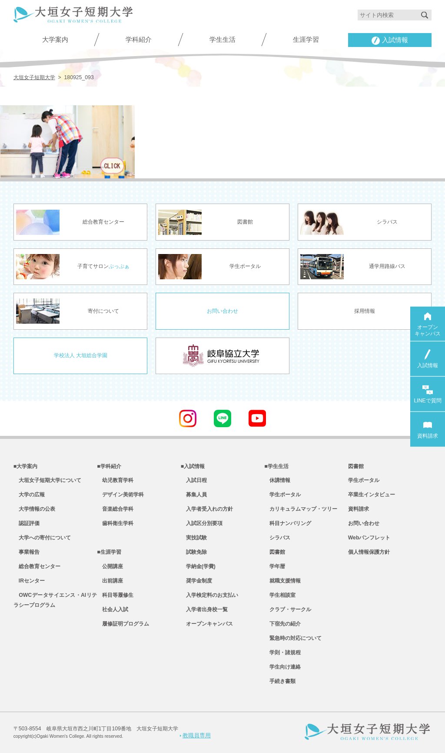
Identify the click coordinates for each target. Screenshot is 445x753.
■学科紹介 (109, 466)
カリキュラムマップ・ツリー (300, 509)
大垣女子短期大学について (47, 480)
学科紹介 (139, 39)
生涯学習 (306, 39)
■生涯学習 (109, 552)
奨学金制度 (196, 581)
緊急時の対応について (293, 638)
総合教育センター (36, 566)
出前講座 (110, 581)
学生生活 (222, 39)
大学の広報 (29, 495)
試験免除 (194, 552)
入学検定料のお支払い (209, 595)
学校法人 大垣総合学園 (80, 355)
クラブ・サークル (287, 609)
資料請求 (358, 509)
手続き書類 (280, 681)
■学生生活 (276, 466)
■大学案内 (25, 466)
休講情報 (277, 480)
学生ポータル (282, 495)
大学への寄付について (42, 538)
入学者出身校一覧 (204, 609)
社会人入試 (112, 609)
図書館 (274, 552)
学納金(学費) (198, 566)
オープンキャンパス (207, 624)
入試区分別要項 (201, 523)
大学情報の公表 (34, 509)
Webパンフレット (369, 538)
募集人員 (194, 495)
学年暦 (274, 566)
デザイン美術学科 (120, 495)
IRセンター (29, 581)
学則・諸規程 (282, 652)
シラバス (277, 538)
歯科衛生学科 (115, 523)
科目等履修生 (115, 595)
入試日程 (194, 480)
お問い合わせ (222, 311)
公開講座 (110, 566)
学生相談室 (280, 595)
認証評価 (26, 523)
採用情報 (364, 311)
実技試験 (194, 538)
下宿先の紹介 (282, 624)
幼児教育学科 (115, 480)
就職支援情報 (282, 581)
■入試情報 (193, 466)
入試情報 (390, 40)
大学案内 (55, 39)
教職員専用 (195, 735)
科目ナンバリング (287, 523)
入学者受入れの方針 (207, 509)
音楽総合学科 (115, 509)
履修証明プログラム (123, 624)
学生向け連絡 (282, 667)
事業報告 (26, 552)
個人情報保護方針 (369, 552)
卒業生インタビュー (371, 495)
